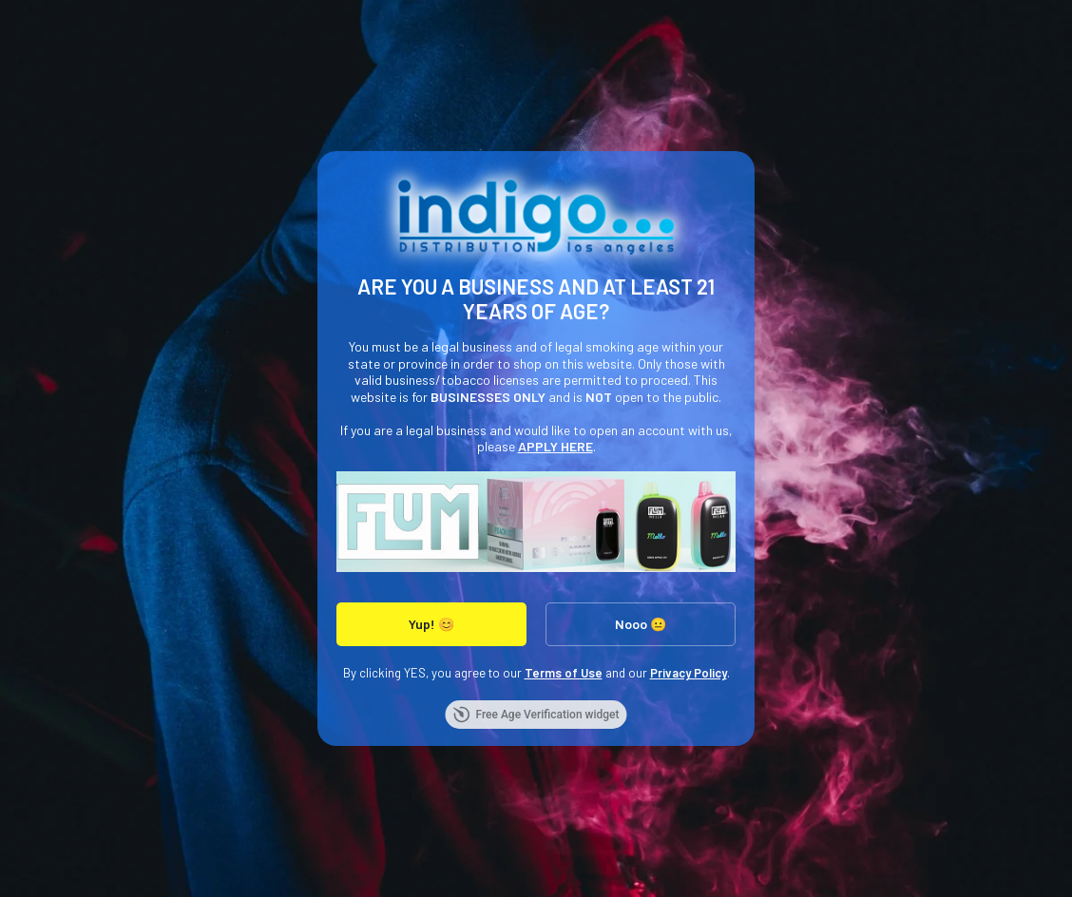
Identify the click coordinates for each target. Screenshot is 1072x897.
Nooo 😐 (640, 624)
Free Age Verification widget (535, 714)
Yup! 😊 (431, 624)
